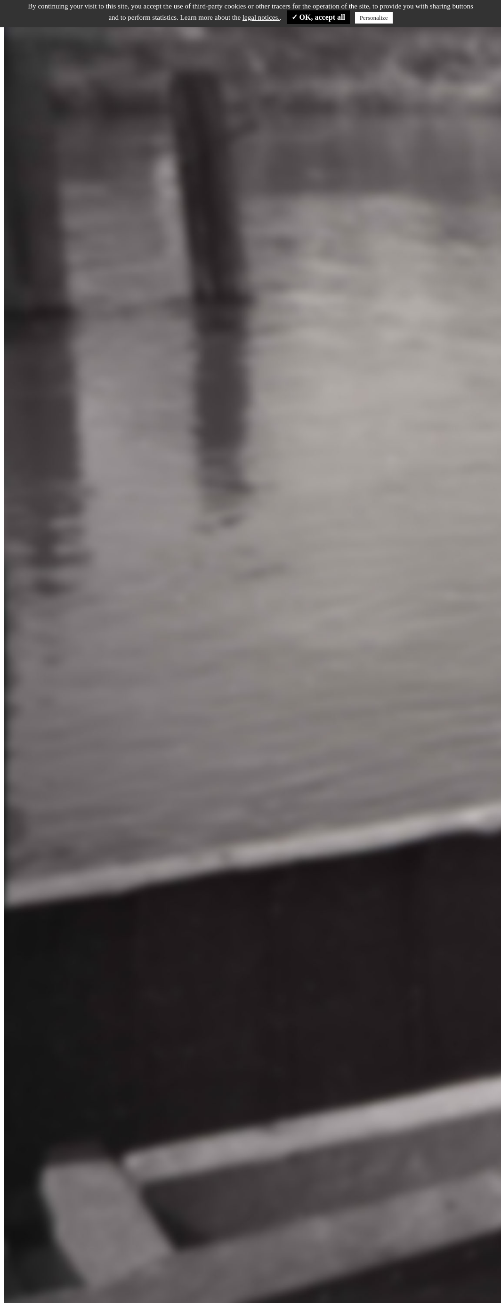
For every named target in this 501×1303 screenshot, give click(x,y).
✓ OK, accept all (318, 17)
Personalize (374, 17)
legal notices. (261, 17)
